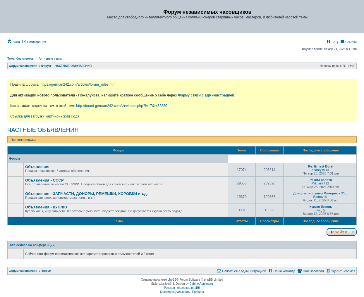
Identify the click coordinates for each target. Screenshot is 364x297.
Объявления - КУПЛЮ (46, 207)
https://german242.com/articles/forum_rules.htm (77, 84)
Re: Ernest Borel (320, 166)
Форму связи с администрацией (206, 95)
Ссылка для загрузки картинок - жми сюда (44, 116)
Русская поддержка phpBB (182, 287)
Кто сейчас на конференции (32, 245)
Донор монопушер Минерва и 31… (320, 193)
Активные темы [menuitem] (50, 58)
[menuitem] (13, 41)
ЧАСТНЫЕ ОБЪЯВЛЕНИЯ (43, 130)
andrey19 (318, 170)
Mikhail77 (318, 183)
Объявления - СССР (44, 180)
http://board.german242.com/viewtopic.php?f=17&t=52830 (121, 106)
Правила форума (23, 139)
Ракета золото (321, 180)
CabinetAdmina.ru (201, 283)
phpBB (172, 279)
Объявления (37, 167)
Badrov (318, 196)
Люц (318, 210)
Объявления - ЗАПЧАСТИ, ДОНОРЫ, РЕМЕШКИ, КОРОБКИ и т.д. (86, 193)
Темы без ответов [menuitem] (20, 58)
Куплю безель (320, 206)
